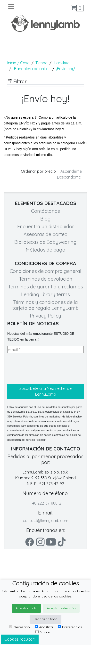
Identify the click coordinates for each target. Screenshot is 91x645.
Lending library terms (45, 294)
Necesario (19, 627)
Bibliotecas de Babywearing (45, 242)
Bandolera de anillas (32, 68)
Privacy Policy (45, 316)
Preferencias (70, 627)
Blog (45, 219)
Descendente (69, 177)
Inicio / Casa (18, 62)
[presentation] (44, 368)
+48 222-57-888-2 (45, 503)
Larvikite (61, 62)
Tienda (41, 62)
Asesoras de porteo (45, 234)
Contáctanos (45, 211)
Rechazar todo (45, 619)
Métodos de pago (45, 250)
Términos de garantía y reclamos (45, 287)
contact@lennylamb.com (45, 520)
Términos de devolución (45, 279)
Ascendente (71, 171)
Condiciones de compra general (45, 271)
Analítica (44, 627)
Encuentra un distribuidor (45, 226)
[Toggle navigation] (27, 6)
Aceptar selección (61, 608)
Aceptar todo (26, 608)
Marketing (45, 632)
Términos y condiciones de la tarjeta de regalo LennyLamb (45, 305)
